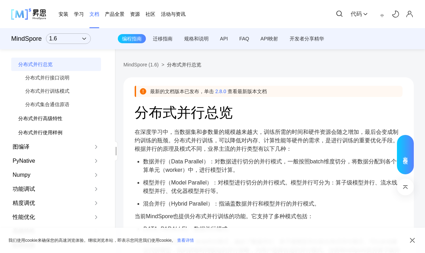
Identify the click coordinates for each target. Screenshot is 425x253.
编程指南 (132, 38)
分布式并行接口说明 (47, 77)
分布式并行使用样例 (40, 132)
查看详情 (185, 240)
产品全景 (114, 14)
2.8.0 (220, 91)
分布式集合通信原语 (47, 104)
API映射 (269, 38)
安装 (63, 14)
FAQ (244, 38)
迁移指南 (163, 38)
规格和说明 (196, 38)
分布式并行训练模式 (47, 91)
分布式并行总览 (35, 64)
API (224, 38)
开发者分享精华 (307, 38)
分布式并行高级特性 (40, 118)
